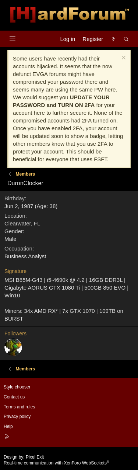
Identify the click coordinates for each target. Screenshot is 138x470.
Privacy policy (17, 416)
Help (8, 426)
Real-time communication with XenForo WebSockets (56, 463)
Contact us (14, 397)
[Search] (126, 39)
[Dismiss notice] (123, 58)
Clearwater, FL (22, 223)
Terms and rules (19, 406)
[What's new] (113, 39)
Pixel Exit (35, 457)
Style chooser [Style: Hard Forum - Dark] (17, 387)
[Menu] (12, 38)
